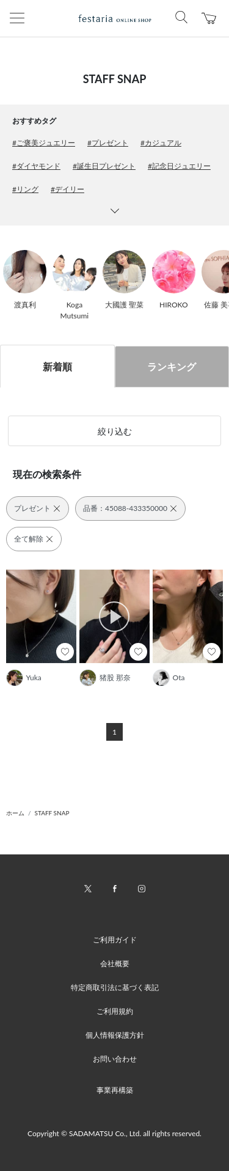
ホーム (15, 813)
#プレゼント (107, 142)
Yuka (34, 677)
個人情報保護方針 (114, 1035)
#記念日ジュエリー (179, 166)
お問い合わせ (115, 1058)
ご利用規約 (114, 1011)
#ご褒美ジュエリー (43, 142)
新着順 (57, 366)
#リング (25, 189)
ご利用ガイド (115, 939)
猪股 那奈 (115, 677)
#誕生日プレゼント (104, 166)
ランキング (171, 366)
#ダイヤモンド (36, 166)
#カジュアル (160, 142)
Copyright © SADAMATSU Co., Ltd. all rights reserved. (114, 1133)
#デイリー (67, 189)
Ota (179, 677)
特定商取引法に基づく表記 (115, 987)
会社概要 (114, 963)
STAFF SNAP (52, 813)
